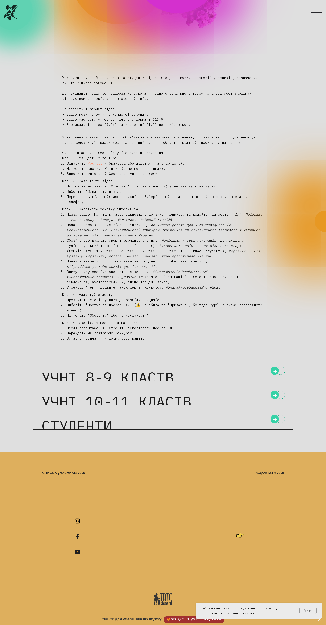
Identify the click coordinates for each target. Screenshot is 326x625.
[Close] (319, 619)
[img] (275, 371)
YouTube (94, 163)
